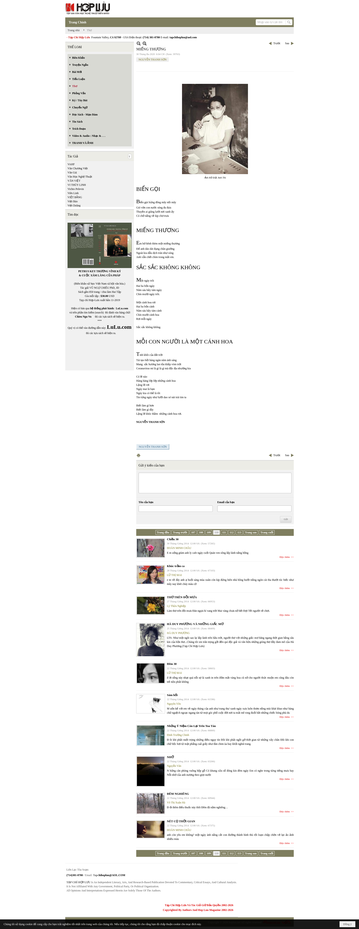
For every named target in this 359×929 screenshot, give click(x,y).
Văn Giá (72, 172)
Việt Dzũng (74, 205)
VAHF (71, 164)
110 (216, 532)
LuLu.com (122, 308)
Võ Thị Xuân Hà (176, 802)
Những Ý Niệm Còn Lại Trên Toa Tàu (191, 726)
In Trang (138, 455)
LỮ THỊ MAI (174, 575)
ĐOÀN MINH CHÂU (179, 548)
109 (209, 532)
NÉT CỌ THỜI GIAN (181, 821)
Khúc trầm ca (176, 566)
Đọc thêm (285, 557)
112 (232, 532)
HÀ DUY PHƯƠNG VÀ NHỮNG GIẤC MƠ (195, 624)
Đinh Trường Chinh (178, 735)
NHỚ (170, 757)
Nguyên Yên (174, 703)
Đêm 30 (172, 664)
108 (201, 532)
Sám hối (172, 695)
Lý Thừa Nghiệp (176, 606)
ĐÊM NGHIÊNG (178, 793)
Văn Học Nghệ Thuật (80, 176)
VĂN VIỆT (74, 180)
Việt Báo (73, 201)
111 (224, 532)
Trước (276, 43)
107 (193, 532)
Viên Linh (73, 193)
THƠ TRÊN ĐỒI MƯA (182, 597)
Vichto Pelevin (76, 189)
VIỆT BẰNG (75, 197)
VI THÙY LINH (77, 184)
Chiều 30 (173, 539)
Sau (287, 43)
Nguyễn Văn (174, 765)
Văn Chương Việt (78, 168)
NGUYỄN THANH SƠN (152, 59)
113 (239, 532)
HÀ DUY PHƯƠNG (178, 633)
